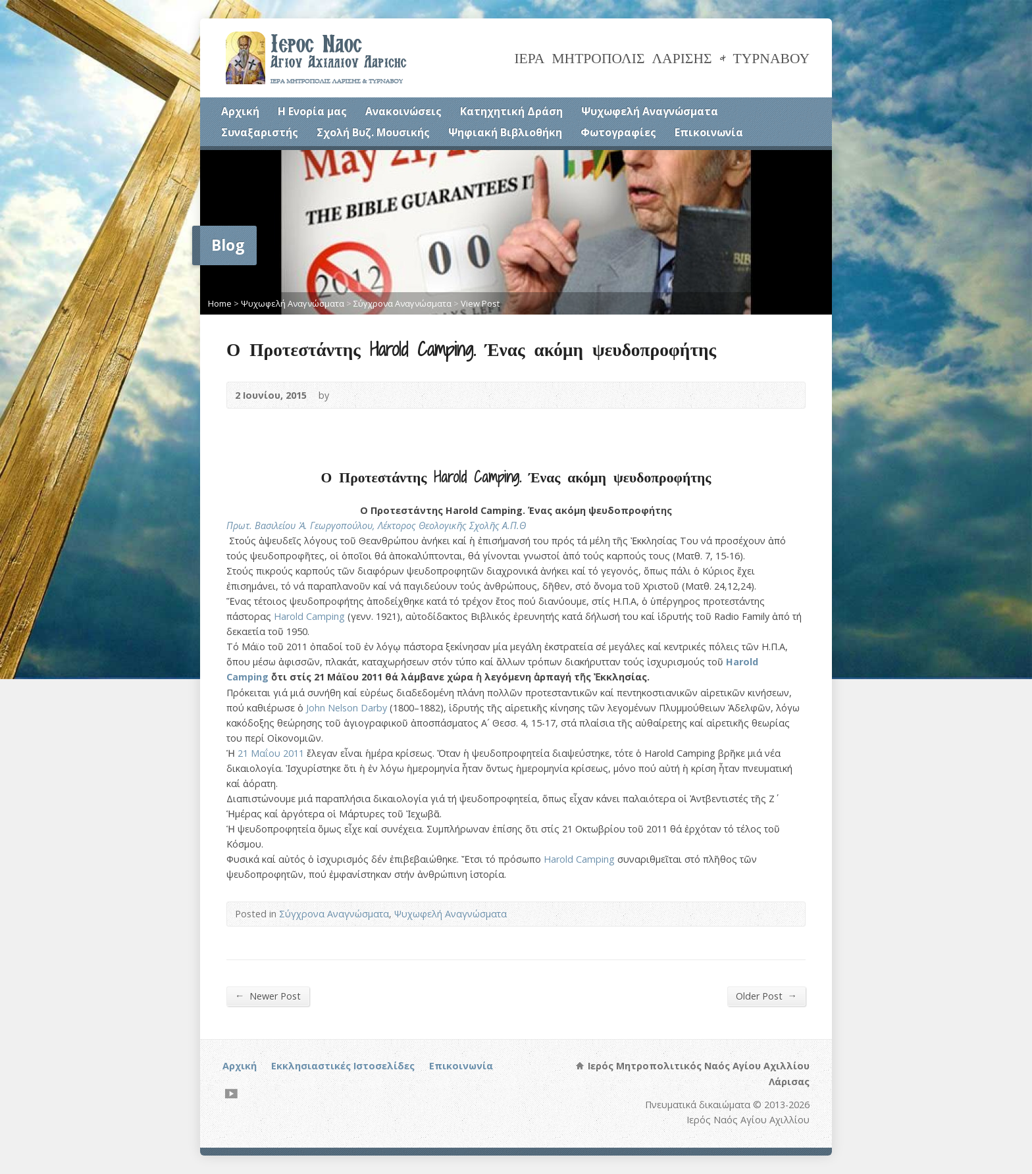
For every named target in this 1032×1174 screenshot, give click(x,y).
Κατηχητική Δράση (511, 111)
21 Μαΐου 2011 (271, 753)
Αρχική (240, 111)
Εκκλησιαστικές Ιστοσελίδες (343, 1065)
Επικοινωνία (709, 132)
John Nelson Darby (346, 708)
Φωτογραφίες (618, 132)
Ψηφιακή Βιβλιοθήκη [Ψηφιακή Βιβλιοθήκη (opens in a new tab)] (505, 132)
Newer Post (268, 995)
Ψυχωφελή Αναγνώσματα (649, 111)
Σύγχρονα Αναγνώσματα (402, 303)
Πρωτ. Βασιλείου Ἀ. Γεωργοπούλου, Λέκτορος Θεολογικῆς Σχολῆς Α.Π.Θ (376, 525)
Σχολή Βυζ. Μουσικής (373, 132)
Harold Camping (311, 616)
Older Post (766, 995)
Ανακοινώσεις (403, 111)
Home (220, 303)
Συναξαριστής (259, 132)
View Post (480, 303)
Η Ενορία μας (312, 111)
